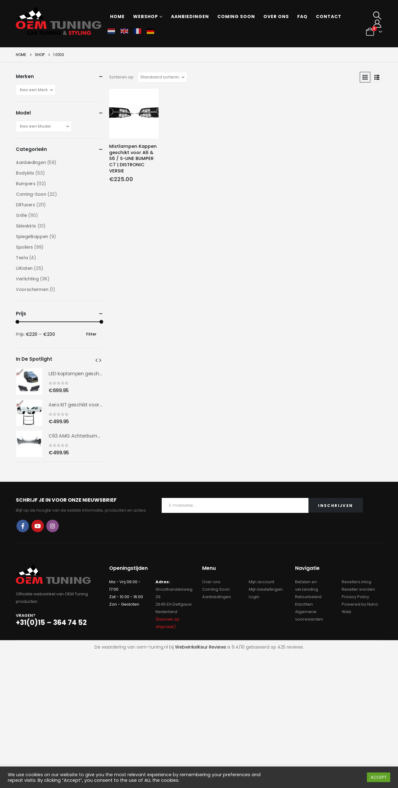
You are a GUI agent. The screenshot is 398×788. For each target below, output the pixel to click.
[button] (377, 16)
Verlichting (27, 279)
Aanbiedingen (190, 16)
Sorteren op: (121, 77)
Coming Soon (216, 589)
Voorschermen (32, 289)
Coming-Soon (31, 194)
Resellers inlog (356, 582)
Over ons (276, 16)
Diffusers (25, 205)
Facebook (22, 526)
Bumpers (25, 184)
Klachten (304, 604)
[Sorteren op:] (162, 77)
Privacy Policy (355, 597)
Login (254, 597)
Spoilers (24, 247)
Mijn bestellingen (266, 589)
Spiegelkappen (32, 236)
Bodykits (25, 173)
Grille (21, 215)
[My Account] (377, 24)
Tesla (22, 258)
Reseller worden (358, 589)
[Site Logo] (58, 20)
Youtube (37, 526)
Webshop (145, 16)
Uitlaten (24, 268)
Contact (328, 16)
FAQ (302, 16)
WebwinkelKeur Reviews (200, 647)
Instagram (52, 526)
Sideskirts (26, 226)
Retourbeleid (308, 597)
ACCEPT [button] (378, 777)
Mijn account (261, 582)
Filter (91, 334)
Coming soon (236, 16)
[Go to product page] (134, 113)
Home (117, 16)
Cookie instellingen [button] (341, 777)
